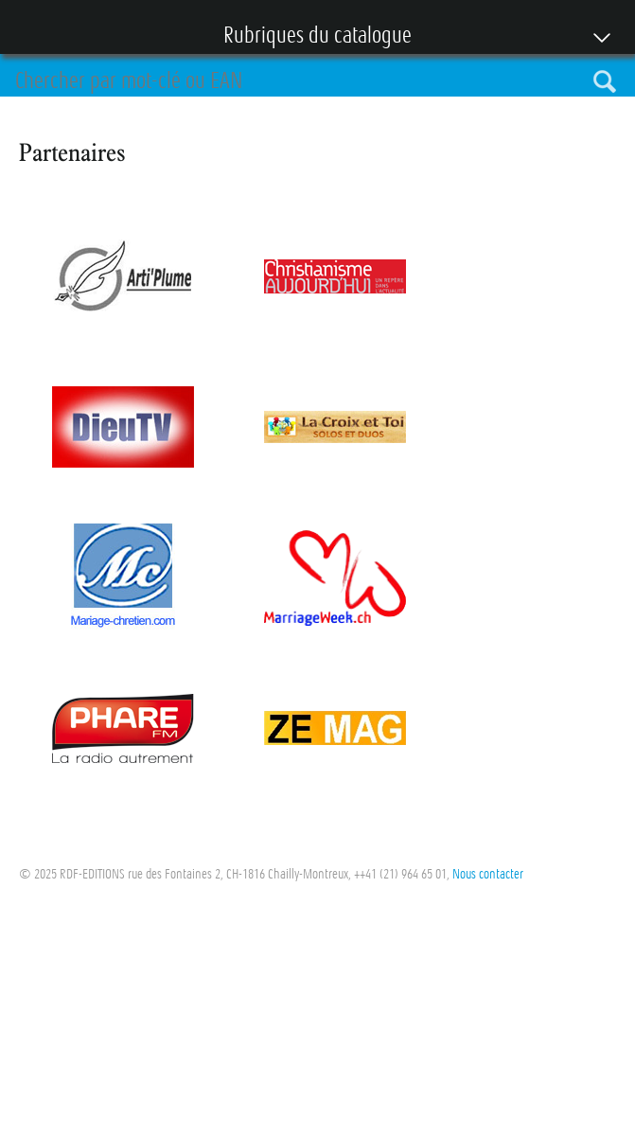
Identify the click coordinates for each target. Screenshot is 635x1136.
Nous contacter (487, 873)
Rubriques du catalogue (308, 37)
